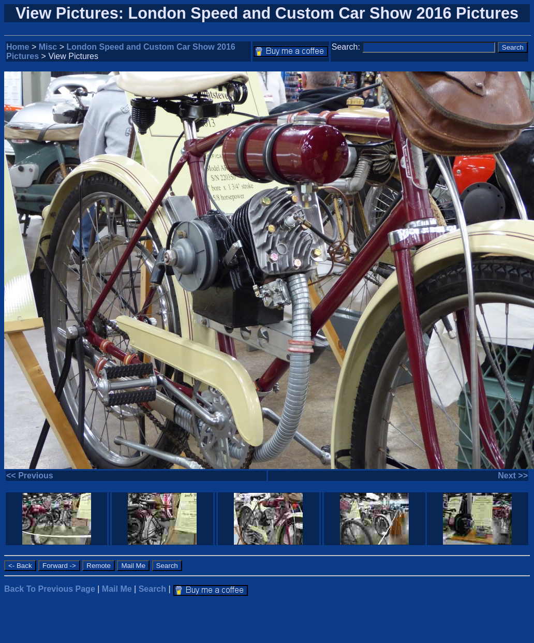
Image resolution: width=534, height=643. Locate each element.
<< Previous (29, 475)
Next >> (513, 475)
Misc (48, 46)
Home (17, 46)
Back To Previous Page (49, 588)
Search (152, 588)
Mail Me (117, 588)
